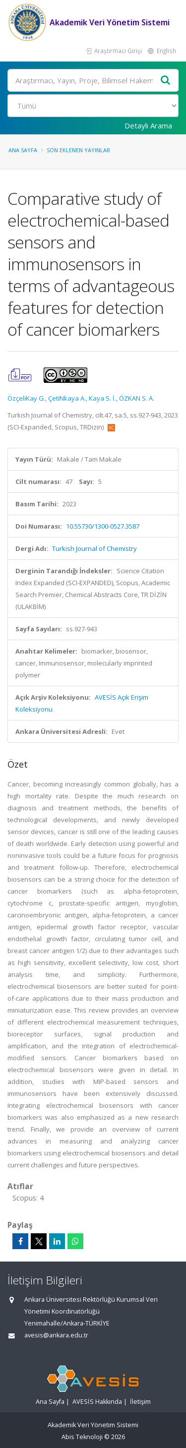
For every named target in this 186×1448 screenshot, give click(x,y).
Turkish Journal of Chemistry (94, 548)
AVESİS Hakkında (97, 1401)
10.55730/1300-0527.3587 (102, 526)
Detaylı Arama (148, 125)
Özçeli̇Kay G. (26, 398)
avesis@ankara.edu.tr (56, 1335)
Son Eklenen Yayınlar (78, 150)
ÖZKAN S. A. (136, 398)
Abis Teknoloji (82, 1437)
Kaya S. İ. (102, 398)
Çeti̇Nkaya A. (67, 398)
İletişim (140, 1401)
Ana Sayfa (22, 150)
